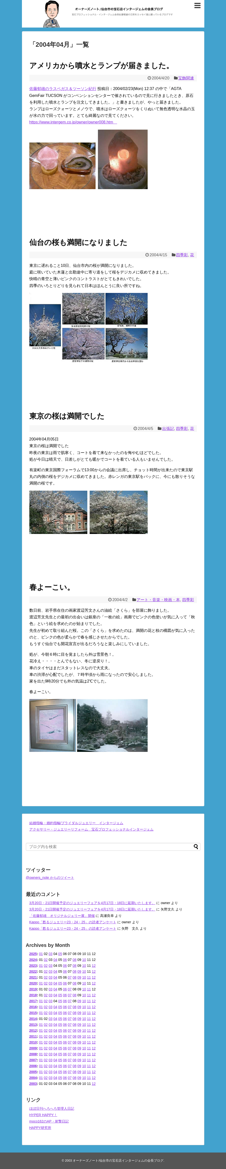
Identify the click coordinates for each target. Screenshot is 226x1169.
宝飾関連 (186, 78)
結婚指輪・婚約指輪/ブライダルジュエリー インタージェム (76, 823)
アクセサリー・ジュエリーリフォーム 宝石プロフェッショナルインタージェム (91, 829)
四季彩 (182, 255)
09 (79, 971)
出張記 (168, 428)
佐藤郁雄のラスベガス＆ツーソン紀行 (62, 89)
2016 (33, 1007)
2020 (33, 983)
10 (84, 960)
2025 (33, 954)
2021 (33, 977)
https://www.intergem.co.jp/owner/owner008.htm (73, 122)
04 (55, 960)
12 (94, 966)
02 (46, 960)
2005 (33, 1072)
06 (65, 960)
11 (89, 977)
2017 (33, 1001)
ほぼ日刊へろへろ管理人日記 (51, 1108)
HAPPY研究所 (40, 1128)
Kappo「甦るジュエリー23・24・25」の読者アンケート (72, 922)
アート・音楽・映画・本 (158, 600)
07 (70, 977)
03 (50, 954)
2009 (33, 1048)
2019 (33, 989)
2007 (33, 1060)
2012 (33, 1030)
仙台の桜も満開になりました (78, 242)
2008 (33, 1054)
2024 (33, 960)
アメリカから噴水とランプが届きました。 (101, 65)
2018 (33, 995)
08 (75, 960)
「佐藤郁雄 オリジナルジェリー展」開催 (62, 916)
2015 (33, 1013)
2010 (33, 1042)
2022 (33, 971)
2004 (33, 1078)
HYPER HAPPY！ (43, 1115)
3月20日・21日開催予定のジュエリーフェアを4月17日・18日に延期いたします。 (92, 903)
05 (60, 954)
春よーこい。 (51, 587)
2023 (33, 966)
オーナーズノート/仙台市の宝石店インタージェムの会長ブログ (118, 1160)
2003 (33, 1084)
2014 (33, 1019)
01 (41, 954)
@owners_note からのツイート (50, 878)
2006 (33, 1066)
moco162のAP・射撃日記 (49, 1121)
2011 (33, 1036)
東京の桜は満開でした (66, 416)
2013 (33, 1025)
